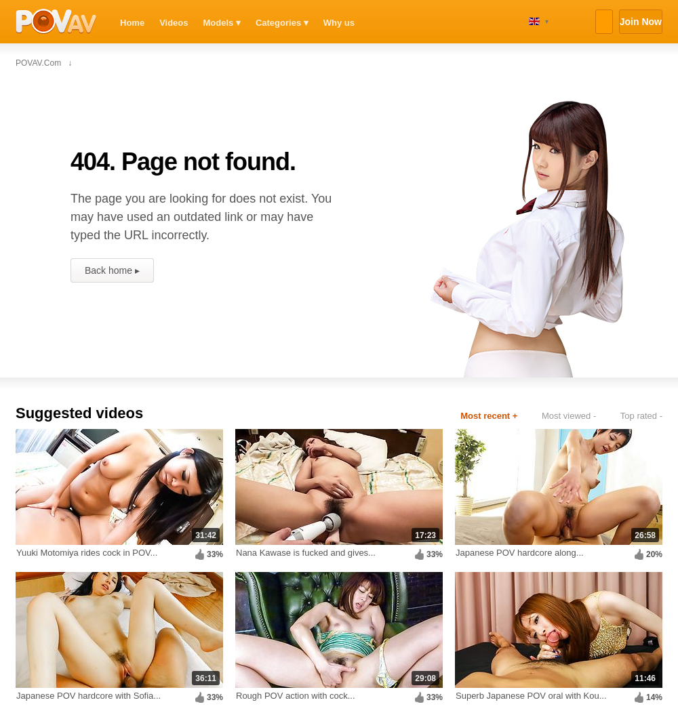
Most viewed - (569, 416)
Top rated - (641, 416)
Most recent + (488, 416)
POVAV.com (56, 21)
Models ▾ (222, 23)
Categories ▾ (282, 23)
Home (132, 23)
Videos (173, 23)
